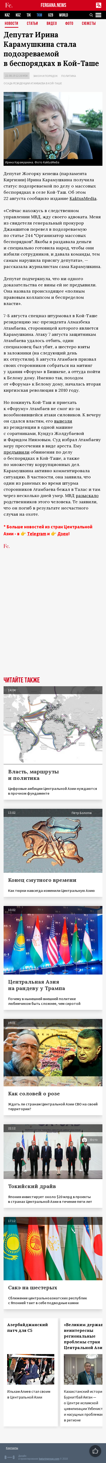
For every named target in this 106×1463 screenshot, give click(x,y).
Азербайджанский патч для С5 (27, 1327)
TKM (39, 15)
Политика (68, 76)
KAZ (7, 15)
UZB (50, 15)
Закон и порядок (45, 76)
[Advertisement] (53, 620)
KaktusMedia (83, 198)
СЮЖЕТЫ (89, 23)
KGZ (18, 15)
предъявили (17, 452)
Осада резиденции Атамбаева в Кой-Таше (33, 83)
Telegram (36, 533)
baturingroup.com (49, 1459)
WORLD (63, 15)
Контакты (12, 1448)
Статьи (32, 23)
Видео (52, 23)
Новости (11, 23)
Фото (69, 23)
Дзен (62, 533)
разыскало (87, 495)
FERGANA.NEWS (53, 5)
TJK (29, 15)
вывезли (63, 421)
